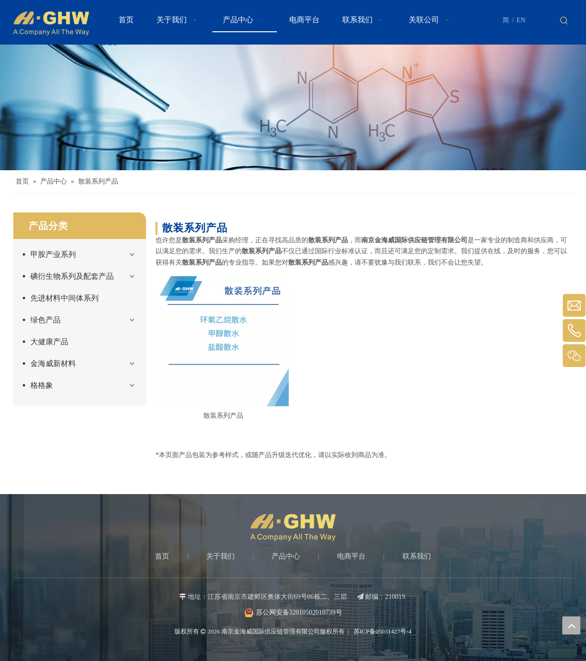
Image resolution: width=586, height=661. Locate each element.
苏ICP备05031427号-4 (382, 631)
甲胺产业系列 (53, 254)
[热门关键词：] (564, 20)
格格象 (41, 385)
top (571, 625)
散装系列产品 (223, 415)
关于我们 (220, 556)
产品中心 (286, 556)
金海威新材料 (53, 363)
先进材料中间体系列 (64, 298)
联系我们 (417, 556)
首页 (162, 556)
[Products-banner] (293, 107)
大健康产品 (49, 342)
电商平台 (351, 556)
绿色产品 (45, 320)
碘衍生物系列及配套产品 (72, 276)
